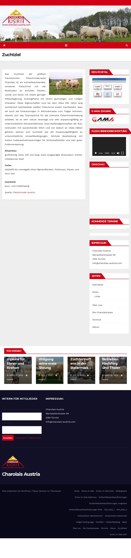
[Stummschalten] (118, 153)
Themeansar (55, 491)
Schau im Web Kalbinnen (86, 497)
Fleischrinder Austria (24, 192)
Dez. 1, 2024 (47, 375)
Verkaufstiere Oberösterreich (90, 516)
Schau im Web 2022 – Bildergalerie (111, 491)
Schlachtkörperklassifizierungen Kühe (85, 510)
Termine (96, 319)
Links (97, 296)
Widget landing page (85, 522)
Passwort (7, 423)
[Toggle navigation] (66, 45)
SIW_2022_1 (109, 510)
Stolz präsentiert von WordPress (16, 491)
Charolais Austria (21, 474)
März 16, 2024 (111, 375)
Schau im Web (87, 491)
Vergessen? (21, 437)
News (95, 292)
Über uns (97, 305)
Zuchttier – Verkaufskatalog (108, 522)
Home (76, 491)
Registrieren (34, 437)
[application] (109, 146)
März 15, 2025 (16, 375)
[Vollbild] (122, 153)
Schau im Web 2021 (118, 534)
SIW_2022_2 (121, 510)
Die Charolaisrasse (102, 312)
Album (95, 327)
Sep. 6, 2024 (78, 375)
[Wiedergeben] (96, 153)
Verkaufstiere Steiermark (116, 516)
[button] (127, 45)
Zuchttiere (122, 528)
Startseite (97, 284)
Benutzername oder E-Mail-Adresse (21, 409)
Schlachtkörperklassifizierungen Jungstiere (108, 503)
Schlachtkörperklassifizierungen (113, 497)
